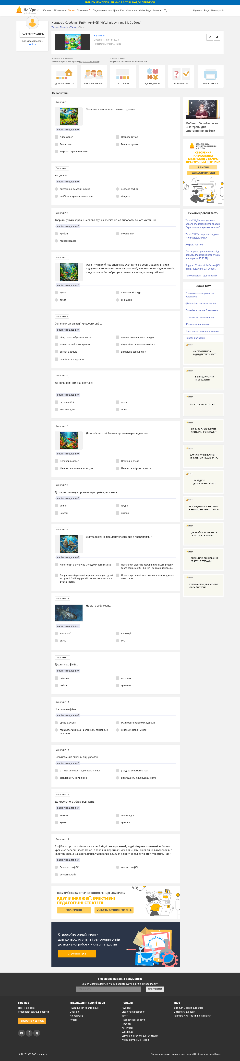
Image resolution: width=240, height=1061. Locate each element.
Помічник (83, 10)
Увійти (32, 44)
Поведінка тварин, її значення (201, 310)
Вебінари (75, 1011)
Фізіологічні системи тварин (200, 303)
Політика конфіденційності (207, 1054)
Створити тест (77, 953)
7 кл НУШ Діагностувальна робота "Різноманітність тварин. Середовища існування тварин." (202, 224)
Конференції (77, 1015)
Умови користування (182, 1054)
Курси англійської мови (135, 1039)
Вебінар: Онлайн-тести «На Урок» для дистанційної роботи (202, 127)
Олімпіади (127, 1031)
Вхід (206, 10)
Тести (71, 10)
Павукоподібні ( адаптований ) (201, 275)
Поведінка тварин (195, 338)
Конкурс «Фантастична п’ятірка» (192, 1015)
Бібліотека (60, 10)
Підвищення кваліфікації (108, 10)
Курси (73, 1019)
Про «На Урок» (26, 1007)
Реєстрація (217, 10)
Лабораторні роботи (133, 1019)
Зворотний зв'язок (32, 1020)
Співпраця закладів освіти (33, 1011)
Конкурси (131, 10)
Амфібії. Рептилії (194, 244)
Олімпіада (145, 10)
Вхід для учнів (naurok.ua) (188, 1007)
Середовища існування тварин (202, 331)
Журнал (46, 10)
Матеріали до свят (184, 1011)
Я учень (197, 10)
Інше (157, 10)
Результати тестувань (89, 61)
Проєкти (127, 1023)
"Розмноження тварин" (197, 324)
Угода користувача (160, 1054)
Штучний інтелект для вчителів (140, 1035)
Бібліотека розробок (133, 1011)
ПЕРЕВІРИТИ (155, 989)
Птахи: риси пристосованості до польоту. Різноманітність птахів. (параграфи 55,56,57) (202, 255)
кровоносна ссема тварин (199, 317)
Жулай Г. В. (99, 35)
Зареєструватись (33, 34)
